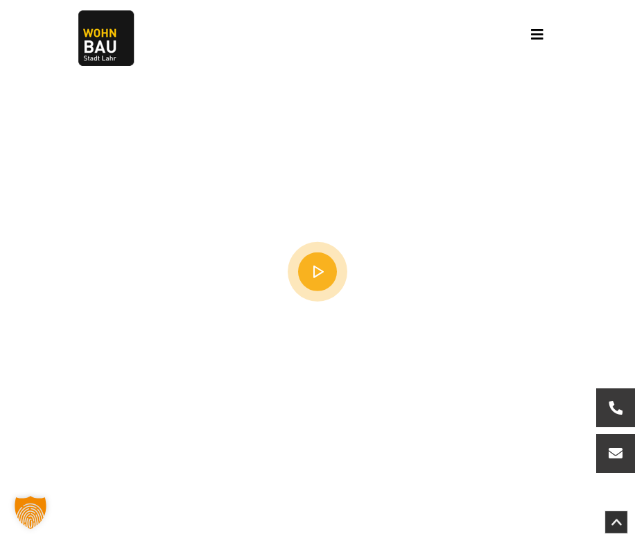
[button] (30, 512)
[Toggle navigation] (537, 38)
